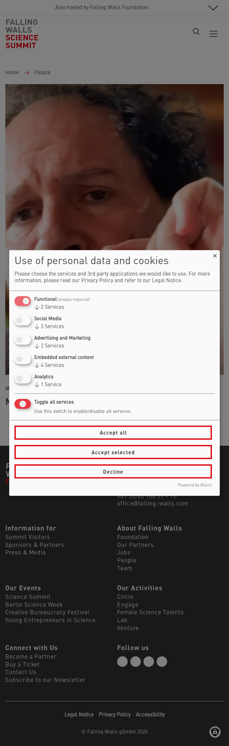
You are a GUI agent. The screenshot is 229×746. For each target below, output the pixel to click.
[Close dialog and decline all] (215, 254)
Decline (113, 471)
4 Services (49, 365)
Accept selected (113, 451)
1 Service (48, 385)
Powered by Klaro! (195, 485)
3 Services (49, 326)
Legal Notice (166, 280)
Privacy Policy (97, 280)
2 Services (49, 307)
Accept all (113, 432)
